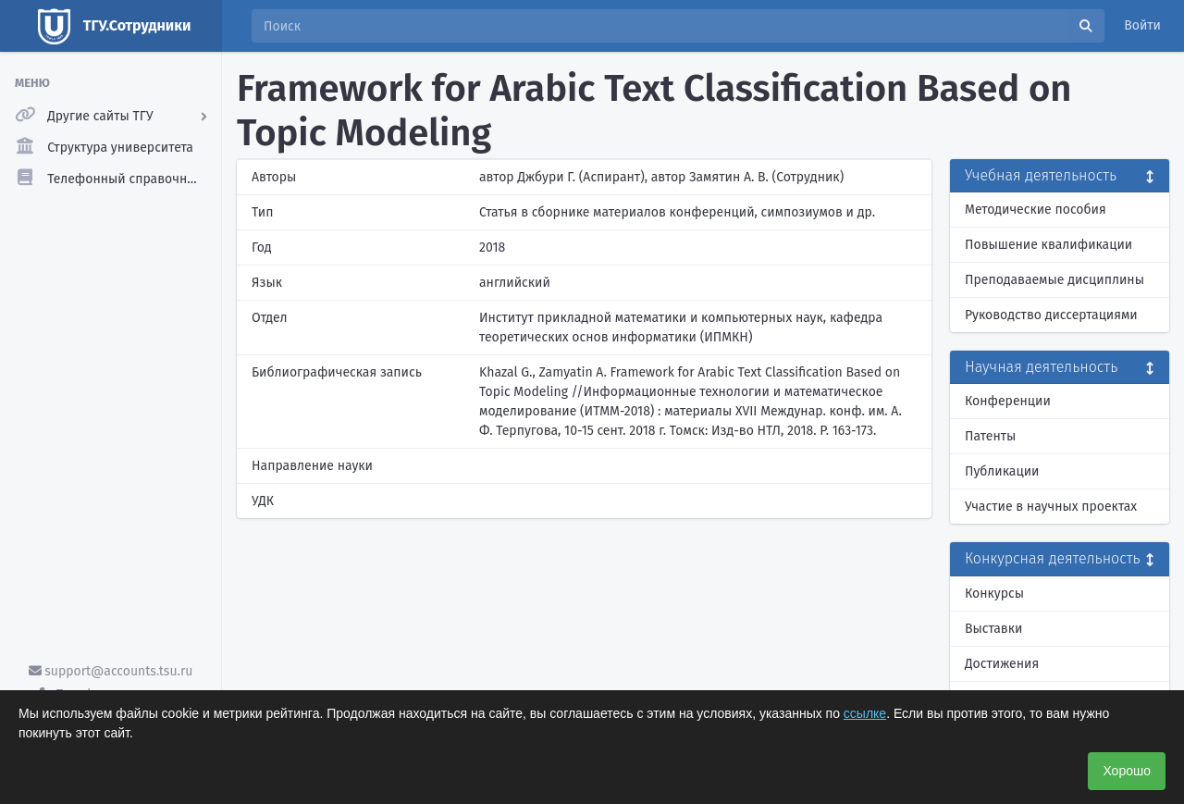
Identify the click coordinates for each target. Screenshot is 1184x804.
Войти (1142, 25)
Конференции (1008, 401)
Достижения (1002, 664)
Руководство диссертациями (1051, 315)
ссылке (865, 713)
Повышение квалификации (1048, 245)
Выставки (993, 629)
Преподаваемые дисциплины (1054, 280)
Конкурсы (994, 593)
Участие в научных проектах (1051, 506)
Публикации (1002, 471)
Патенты (990, 436)
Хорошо (1127, 770)
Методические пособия (1035, 209)
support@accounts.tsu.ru (111, 671)
